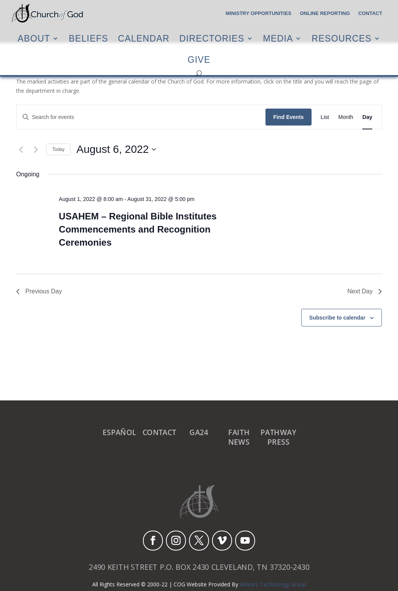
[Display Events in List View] (325, 117)
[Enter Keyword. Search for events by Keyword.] (141, 117)
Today (58, 149)
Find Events (288, 117)
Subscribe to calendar (337, 318)
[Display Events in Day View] (367, 117)
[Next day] (35, 149)
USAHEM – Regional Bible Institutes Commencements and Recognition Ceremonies (138, 229)
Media (278, 38)
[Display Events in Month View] (345, 117)
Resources (341, 38)
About (34, 38)
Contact (370, 13)
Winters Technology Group (273, 584)
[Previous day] (20, 149)
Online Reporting (325, 13)
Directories (211, 38)
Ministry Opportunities (258, 13)
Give (199, 60)
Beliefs (88, 38)
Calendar (143, 38)
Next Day (364, 291)
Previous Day (39, 291)
